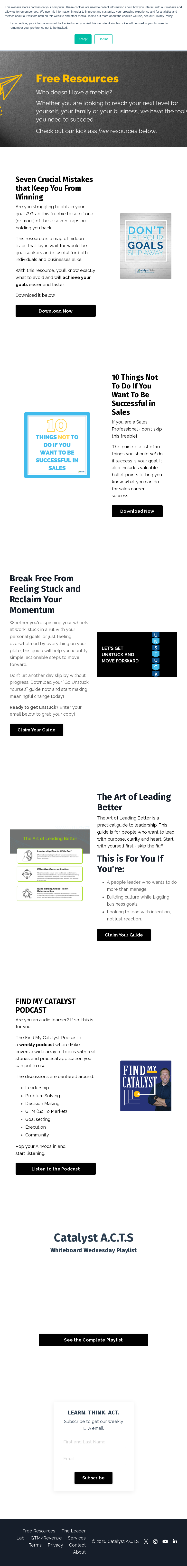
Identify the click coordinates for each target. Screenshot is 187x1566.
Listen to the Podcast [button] (56, 1170)
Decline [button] (103, 39)
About (79, 1553)
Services (77, 1539)
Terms (35, 1546)
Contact (77, 1546)
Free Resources (39, 1532)
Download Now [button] (56, 311)
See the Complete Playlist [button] (93, 1341)
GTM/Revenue (46, 1539)
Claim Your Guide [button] (37, 730)
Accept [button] (83, 39)
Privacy (55, 1546)
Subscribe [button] (93, 1479)
